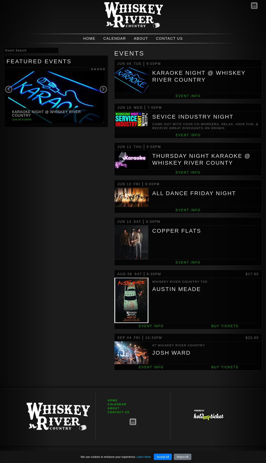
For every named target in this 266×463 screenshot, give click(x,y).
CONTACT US (169, 39)
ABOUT (141, 39)
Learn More (144, 456)
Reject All (182, 456)
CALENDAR (114, 39)
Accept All (163, 456)
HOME (89, 39)
